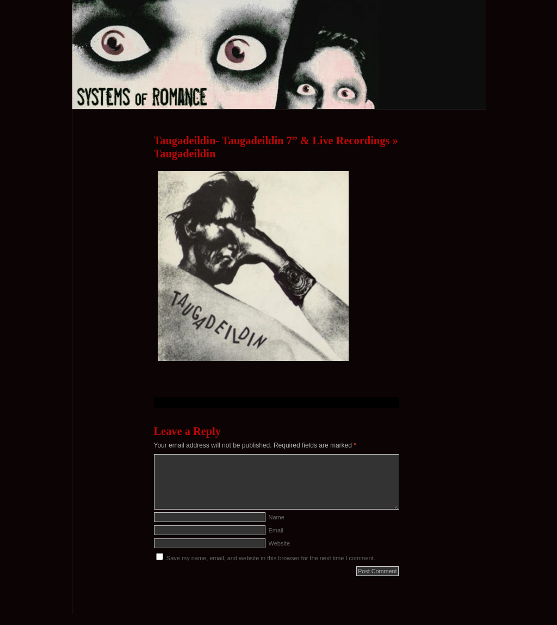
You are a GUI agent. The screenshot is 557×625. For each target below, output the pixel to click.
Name (276, 517)
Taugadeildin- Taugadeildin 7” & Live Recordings (272, 140)
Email (276, 530)
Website (279, 543)
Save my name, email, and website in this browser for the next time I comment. (270, 558)
